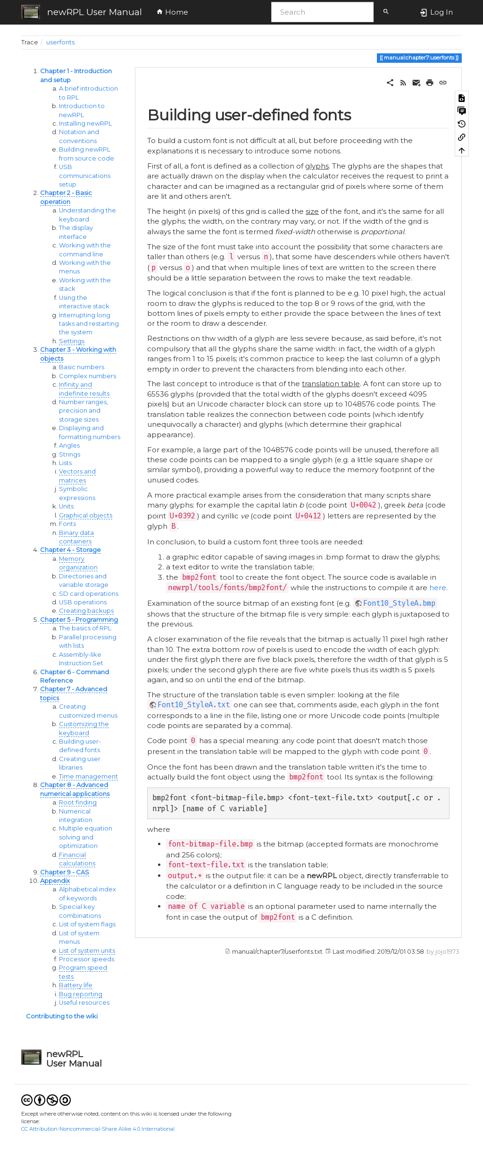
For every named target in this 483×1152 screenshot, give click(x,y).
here (437, 587)
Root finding (78, 802)
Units (66, 506)
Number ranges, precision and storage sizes (83, 410)
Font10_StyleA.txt (194, 704)
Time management (88, 776)
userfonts (60, 42)
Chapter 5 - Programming (79, 619)
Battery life (75, 985)
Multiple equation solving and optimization (85, 837)
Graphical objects (85, 515)
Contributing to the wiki (62, 1016)
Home (172, 12)
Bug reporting (80, 994)
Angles (69, 445)
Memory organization (78, 563)
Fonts (67, 523)
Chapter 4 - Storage (70, 549)
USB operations (83, 602)
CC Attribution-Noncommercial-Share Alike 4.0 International (98, 1129)
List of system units (87, 950)
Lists (65, 462)
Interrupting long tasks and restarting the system (89, 324)
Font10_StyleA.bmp (399, 603)
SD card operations (88, 593)
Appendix (55, 880)
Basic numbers (81, 367)
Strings (69, 454)
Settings (71, 341)
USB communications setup (84, 175)
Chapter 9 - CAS (64, 872)
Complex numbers (87, 376)
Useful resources (84, 1002)
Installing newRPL (85, 123)
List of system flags (87, 924)
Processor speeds (86, 959)
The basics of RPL (85, 628)
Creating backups (86, 610)
